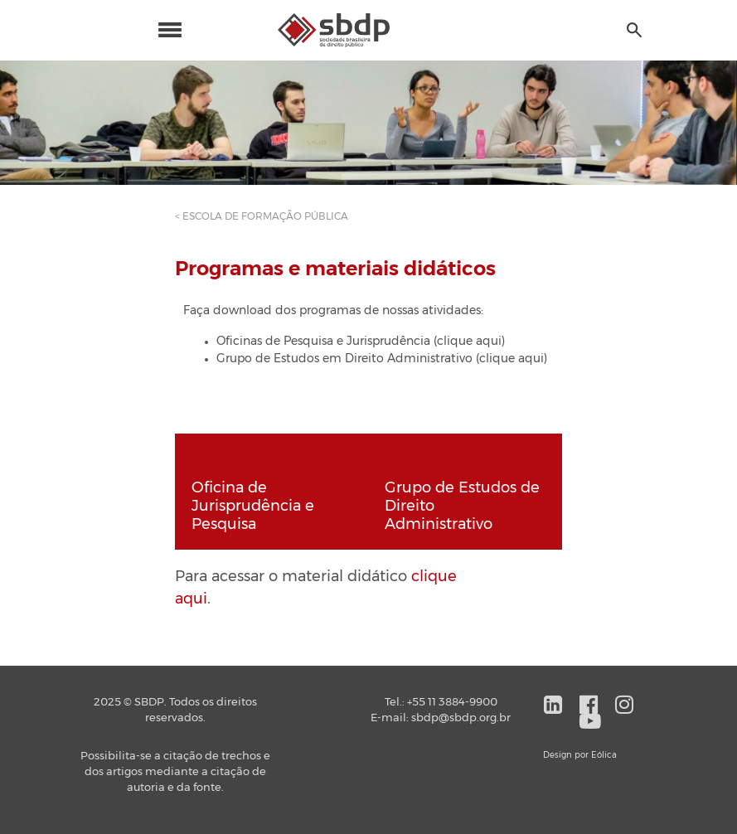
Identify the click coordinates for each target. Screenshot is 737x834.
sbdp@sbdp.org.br (461, 718)
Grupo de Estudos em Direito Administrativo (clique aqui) (381, 359)
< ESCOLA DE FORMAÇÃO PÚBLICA (261, 216)
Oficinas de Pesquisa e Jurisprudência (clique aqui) (360, 341)
